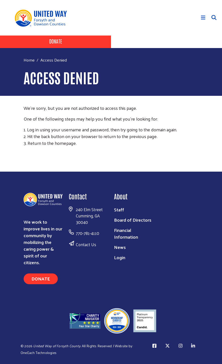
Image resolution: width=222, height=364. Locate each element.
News (120, 247)
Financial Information (126, 233)
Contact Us (86, 244)
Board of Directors (132, 220)
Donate (55, 41)
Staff (119, 209)
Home (29, 60)
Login (119, 257)
